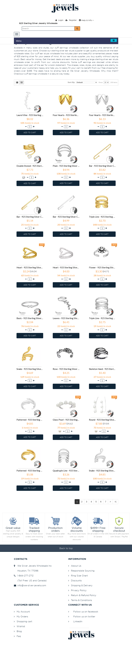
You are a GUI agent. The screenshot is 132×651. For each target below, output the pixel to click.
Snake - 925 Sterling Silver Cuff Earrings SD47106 (30, 369)
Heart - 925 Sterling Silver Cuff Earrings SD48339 (30, 267)
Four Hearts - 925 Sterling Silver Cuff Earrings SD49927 (66, 115)
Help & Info (86, 20)
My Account (23, 611)
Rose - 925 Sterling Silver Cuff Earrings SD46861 (66, 369)
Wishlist (21, 626)
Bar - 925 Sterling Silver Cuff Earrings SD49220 (102, 166)
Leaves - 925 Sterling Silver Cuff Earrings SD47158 (66, 318)
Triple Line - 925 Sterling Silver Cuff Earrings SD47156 (102, 318)
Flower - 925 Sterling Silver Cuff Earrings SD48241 (102, 267)
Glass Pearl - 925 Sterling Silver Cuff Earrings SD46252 (66, 419)
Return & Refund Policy (83, 595)
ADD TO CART (29, 132)
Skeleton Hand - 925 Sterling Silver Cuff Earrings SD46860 (102, 369)
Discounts (76, 580)
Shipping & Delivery (81, 585)
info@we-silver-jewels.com (30, 585)
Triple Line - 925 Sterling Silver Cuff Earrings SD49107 (102, 216)
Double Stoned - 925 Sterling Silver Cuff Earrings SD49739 (30, 166)
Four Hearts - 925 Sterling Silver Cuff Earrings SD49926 (102, 115)
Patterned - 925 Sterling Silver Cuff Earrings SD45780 (30, 470)
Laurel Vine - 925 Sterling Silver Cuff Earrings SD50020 (30, 115)
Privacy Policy (79, 590)
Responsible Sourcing (82, 570)
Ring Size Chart (79, 575)
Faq (19, 636)
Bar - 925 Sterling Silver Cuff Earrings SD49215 (66, 216)
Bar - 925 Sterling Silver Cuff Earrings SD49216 (30, 216)
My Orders (22, 616)
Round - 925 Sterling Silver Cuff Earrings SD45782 (102, 419)
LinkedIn (77, 621)
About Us (76, 565)
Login (59, 20)
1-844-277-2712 (23, 575)
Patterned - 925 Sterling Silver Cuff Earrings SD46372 (30, 419)
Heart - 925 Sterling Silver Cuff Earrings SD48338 (66, 267)
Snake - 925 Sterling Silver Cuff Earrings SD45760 (102, 470)
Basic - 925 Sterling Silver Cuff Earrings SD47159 (30, 318)
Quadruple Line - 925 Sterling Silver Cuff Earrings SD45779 (66, 470)
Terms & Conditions (81, 600)
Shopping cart (24, 621)
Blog (19, 631)
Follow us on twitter (84, 616)
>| (115, 502)
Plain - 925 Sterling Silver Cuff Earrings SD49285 (66, 166)
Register (71, 20)
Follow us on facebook (85, 611)
